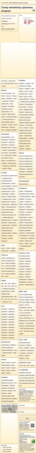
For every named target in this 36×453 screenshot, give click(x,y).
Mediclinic (13, 345)
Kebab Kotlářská (5, 137)
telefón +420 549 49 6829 (7, 29)
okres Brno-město (9, 83)
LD (11, 111)
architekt (26, 127)
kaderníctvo (6, 101)
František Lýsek (23, 93)
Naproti (4, 168)
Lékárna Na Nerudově (7, 350)
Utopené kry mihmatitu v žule (8, 214)
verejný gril (4, 142)
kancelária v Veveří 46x (25, 372)
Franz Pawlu (29, 125)
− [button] (3, 47)
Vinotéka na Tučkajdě (10, 129)
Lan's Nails (11, 106)
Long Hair (3, 124)
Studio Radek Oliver (26, 246)
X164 (32, 365)
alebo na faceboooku (7, 449)
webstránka (4, 21)
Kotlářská (4, 23)
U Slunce (8, 95)
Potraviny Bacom (23, 184)
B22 (28, 365)
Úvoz (27, 358)
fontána (32, 99)
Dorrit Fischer (22, 106)
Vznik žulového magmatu (7, 209)
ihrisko (3, 248)
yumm (15, 98)
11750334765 (29, 391)
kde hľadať (22, 405)
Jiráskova (21, 358)
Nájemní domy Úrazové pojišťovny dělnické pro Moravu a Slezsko (26, 114)
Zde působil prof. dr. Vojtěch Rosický (26, 86)
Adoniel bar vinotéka (11, 116)
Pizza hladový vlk (23, 235)
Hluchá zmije (7, 155)
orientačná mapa (7, 178)
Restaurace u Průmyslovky (9, 165)
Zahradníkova (22, 279)
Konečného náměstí (24, 255)
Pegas (10, 158)
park (2, 263)
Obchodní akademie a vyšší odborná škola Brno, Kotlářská (8, 388)
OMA (6, 2)
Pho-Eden (11, 144)
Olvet (15, 350)
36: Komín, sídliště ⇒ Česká (26, 299)
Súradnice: (21, 392)
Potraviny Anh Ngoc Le (8, 119)
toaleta (13, 283)
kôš (2, 283)
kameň (3, 362)
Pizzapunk (4, 163)
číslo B (27, 146)
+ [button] (3, 45)
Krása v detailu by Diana (7, 122)
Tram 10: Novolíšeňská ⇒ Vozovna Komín (25, 307)
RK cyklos (21, 176)
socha (26, 91)
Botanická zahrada (10, 268)
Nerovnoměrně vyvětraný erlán (9, 175)
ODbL (30, 437)
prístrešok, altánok (6, 233)
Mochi (9, 168)
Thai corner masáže (6, 93)
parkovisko (4, 309)
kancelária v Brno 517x (28, 377)
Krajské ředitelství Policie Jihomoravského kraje (8, 294)
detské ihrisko (4, 250)
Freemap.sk (19, 75)
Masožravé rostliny (6, 220)
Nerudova (21, 269)
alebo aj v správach (7, 451)
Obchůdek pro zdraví (6, 109)
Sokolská (26, 347)
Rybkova (21, 274)
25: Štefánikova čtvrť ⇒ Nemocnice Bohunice (27, 320)
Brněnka (3, 114)
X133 (20, 365)
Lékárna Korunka (7, 352)
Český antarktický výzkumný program (18, 2)
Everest (15, 147)
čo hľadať (21, 412)
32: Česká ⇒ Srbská (29, 310)
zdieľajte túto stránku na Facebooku (24, 425)
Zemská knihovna (29, 284)
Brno (16, 83)
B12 (25, 365)
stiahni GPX (21, 394)
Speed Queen (5, 103)
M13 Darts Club (12, 163)
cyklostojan (22, 169)
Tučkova (32, 347)
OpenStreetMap (11, 75)
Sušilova (21, 261)
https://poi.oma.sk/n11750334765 (7, 76)
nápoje (3, 116)
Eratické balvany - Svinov (7, 365)
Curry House (4, 152)
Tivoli (20, 127)
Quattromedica (5, 345)
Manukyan (9, 98)
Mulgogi (3, 160)
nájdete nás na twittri (7, 447)
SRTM (21, 449)
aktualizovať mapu (27, 390)
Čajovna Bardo (12, 150)
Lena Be (10, 124)
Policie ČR (5, 301)
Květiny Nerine (5, 111)
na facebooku (23, 424)
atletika (13, 248)
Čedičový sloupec (11, 196)
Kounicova (22, 345)
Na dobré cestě (11, 160)
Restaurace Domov (6, 147)
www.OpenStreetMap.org (24, 436)
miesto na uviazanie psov (7, 258)
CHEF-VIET (4, 144)
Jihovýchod (4, 80)
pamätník (21, 83)
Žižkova (21, 355)
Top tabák (27, 201)
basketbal (12, 250)
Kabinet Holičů (11, 114)
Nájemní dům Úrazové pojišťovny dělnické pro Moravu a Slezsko (27, 122)
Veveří (4, 86)
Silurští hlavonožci (11, 207)
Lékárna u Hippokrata (6, 347)
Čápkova (27, 274)
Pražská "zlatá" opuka (7, 212)
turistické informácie (6, 180)
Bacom (12, 101)
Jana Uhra (29, 353)
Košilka (4, 150)
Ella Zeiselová (28, 104)
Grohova (30, 282)
